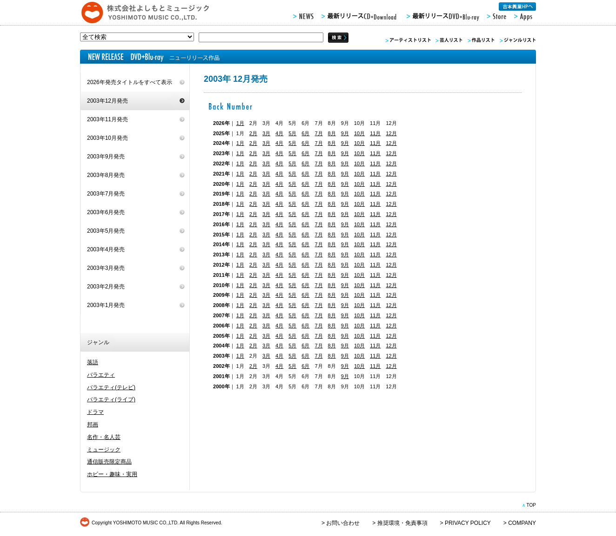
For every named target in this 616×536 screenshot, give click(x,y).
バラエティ (101, 375)
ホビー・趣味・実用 (112, 474)
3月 (266, 133)
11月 (375, 133)
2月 (253, 133)
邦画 (92, 424)
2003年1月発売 (106, 305)
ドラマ (95, 412)
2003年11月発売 (107, 119)
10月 (359, 133)
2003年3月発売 (106, 268)
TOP (531, 505)
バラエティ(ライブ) (111, 399)
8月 (332, 133)
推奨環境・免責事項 (402, 523)
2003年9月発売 (106, 156)
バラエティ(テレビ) (111, 387)
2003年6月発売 (106, 212)
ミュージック (104, 449)
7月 (318, 133)
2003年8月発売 (106, 175)
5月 (292, 133)
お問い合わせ (343, 523)
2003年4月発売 (106, 249)
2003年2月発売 (106, 286)
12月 (391, 133)
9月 (345, 133)
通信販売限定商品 (109, 461)
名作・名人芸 (104, 437)
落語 (92, 362)
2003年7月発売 (106, 193)
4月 (279, 133)
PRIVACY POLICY (468, 523)
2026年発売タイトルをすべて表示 (129, 82)
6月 (305, 133)
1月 (240, 123)
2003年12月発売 (107, 101)
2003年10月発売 (107, 138)
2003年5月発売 (106, 231)
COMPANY (522, 523)
